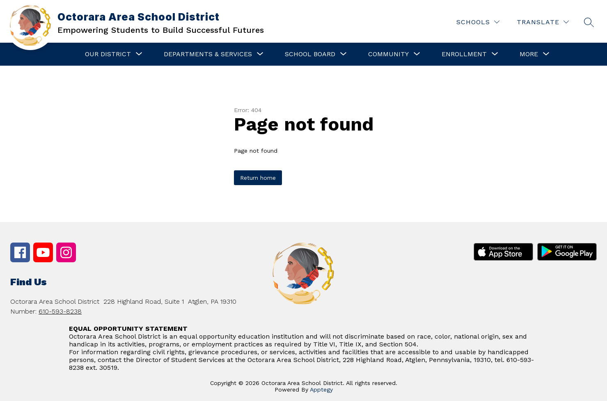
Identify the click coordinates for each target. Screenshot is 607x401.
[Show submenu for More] (529, 54)
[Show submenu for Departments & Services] (208, 54)
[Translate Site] (543, 22)
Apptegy (321, 389)
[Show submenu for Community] (388, 54)
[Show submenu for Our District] (108, 54)
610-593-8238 (60, 311)
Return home (258, 177)
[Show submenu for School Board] (310, 54)
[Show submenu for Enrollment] (464, 54)
